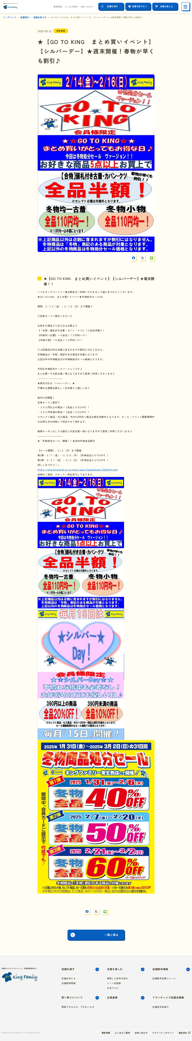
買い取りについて (72, 997)
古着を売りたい (139, 6)
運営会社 (182, 1032)
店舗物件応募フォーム (164, 978)
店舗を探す (112, 6)
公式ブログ (113, 988)
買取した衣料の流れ (117, 978)
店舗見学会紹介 (160, 1006)
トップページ (9, 17)
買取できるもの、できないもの (78, 1006)
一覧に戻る (111, 935)
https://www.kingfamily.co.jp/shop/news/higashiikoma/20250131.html (78, 469)
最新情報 (57, 6)
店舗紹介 (24, 17)
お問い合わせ (86, 6)
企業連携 (112, 997)
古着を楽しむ (166, 6)
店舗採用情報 (69, 983)
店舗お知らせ (39, 17)
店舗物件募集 (160, 969)
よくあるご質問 (122, 1032)
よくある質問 (71, 6)
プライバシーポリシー (163, 1032)
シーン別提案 (114, 983)
